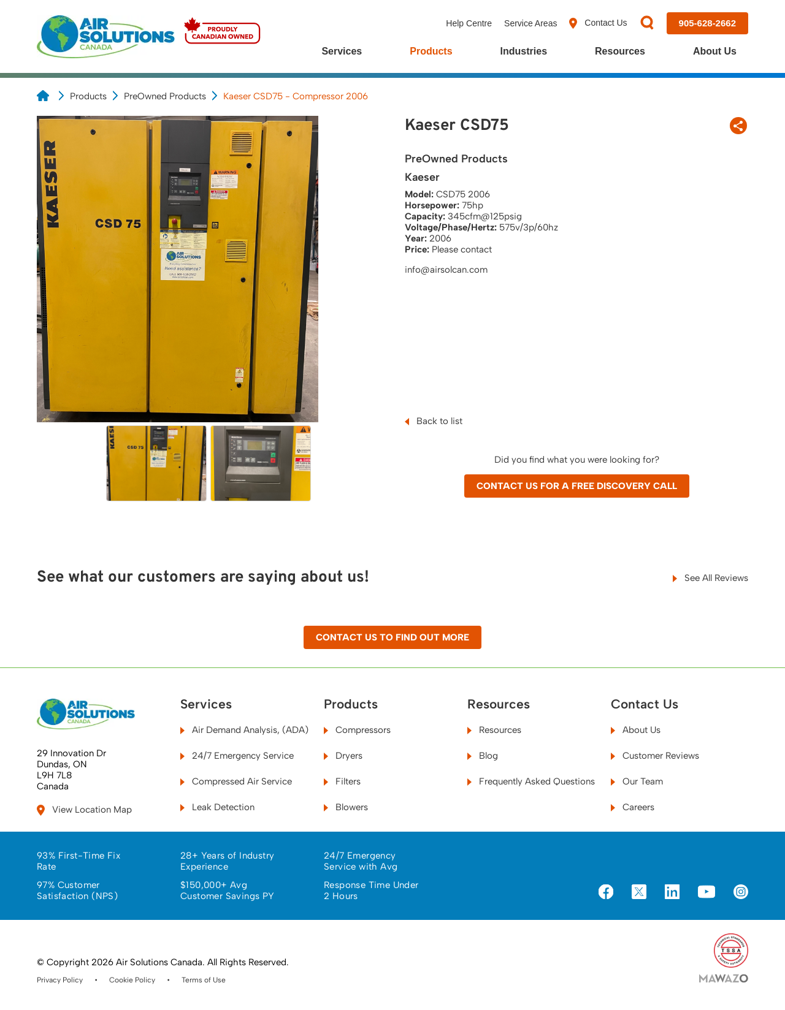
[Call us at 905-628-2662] (707, 23)
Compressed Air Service (236, 781)
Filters (342, 781)
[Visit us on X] (639, 893)
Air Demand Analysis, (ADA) (244, 729)
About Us (715, 51)
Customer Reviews (655, 755)
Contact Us (598, 23)
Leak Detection (217, 807)
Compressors (357, 729)
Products (431, 51)
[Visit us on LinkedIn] (672, 893)
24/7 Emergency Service (237, 755)
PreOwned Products (165, 96)
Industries (523, 51)
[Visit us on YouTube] (706, 892)
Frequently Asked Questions (531, 781)
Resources (620, 51)
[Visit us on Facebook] (606, 893)
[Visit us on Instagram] (740, 893)
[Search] (647, 23)
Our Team (637, 781)
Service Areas (530, 23)
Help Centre (469, 23)
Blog (482, 755)
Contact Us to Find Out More (392, 637)
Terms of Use (204, 980)
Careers (632, 807)
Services (341, 51)
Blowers (346, 807)
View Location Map (84, 810)
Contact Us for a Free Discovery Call (577, 486)
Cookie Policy (132, 980)
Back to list (433, 421)
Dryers (343, 755)
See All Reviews (710, 577)
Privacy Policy (60, 980)
